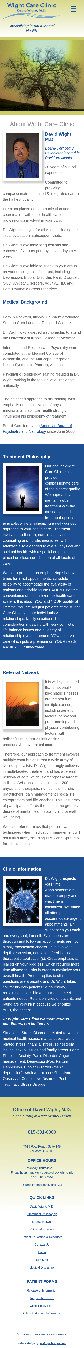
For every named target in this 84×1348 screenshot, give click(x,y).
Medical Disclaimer (42, 1267)
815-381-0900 (42, 1132)
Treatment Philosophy (42, 1214)
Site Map (42, 1259)
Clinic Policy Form (42, 1305)
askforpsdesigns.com (53, 1343)
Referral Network (42, 1221)
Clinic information (42, 1229)
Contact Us (41, 1244)
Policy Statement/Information (42, 1313)
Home (42, 1252)
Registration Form (42, 1298)
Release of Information (42, 1290)
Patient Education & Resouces (42, 1237)
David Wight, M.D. (42, 1206)
